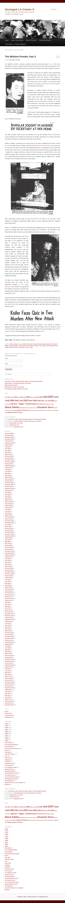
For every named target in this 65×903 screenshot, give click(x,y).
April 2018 (8, 585)
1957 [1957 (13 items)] (42, 401)
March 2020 (8, 545)
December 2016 (9, 613)
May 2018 (7, 583)
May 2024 (7, 473)
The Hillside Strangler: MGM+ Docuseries (16, 389)
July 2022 (7, 509)
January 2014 (8, 680)
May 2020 (7, 541)
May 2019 (7, 562)
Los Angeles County (10, 767)
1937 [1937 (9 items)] (18, 397)
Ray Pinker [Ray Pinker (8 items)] (44, 410)
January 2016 (8, 634)
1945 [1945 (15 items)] (40, 397)
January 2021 (8, 530)
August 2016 (8, 621)
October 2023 (8, 486)
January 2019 (8, 570)
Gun (6, 756)
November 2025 (9, 439)
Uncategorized (9, 780)
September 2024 (9, 465)
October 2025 (8, 441)
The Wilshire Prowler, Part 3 (20, 56)
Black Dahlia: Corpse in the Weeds (14, 387)
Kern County (8, 765)
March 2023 (8, 500)
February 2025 (9, 456)
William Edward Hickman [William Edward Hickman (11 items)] (15, 412)
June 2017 (8, 604)
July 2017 (7, 602)
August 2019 (8, 556)
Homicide (15, 344)
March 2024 (8, 477)
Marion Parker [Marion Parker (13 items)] (22, 410)
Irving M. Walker (14, 345)
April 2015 (8, 651)
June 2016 (8, 625)
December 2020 (9, 532)
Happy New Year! (14, 425)
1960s (6, 735)
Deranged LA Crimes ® (19, 9)
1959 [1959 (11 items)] (48, 401)
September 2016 (9, 619)
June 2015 (8, 648)
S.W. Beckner (21, 347)
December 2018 (9, 572)
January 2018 (8, 591)
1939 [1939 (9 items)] (24, 397)
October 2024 (8, 463)
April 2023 (8, 498)
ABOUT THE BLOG (31, 40)
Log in (6, 711)
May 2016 (7, 627)
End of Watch (8, 746)
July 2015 (7, 646)
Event (6, 750)
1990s (6, 740)
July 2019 (7, 558)
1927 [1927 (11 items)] (9, 397)
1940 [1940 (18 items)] (28, 397)
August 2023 (8, 490)
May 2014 (7, 672)
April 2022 (8, 513)
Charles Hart (29, 344)
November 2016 (9, 615)
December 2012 (9, 705)
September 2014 (9, 665)
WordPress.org (9, 717)
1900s (6, 723)
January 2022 (8, 519)
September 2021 (9, 522)
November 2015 (9, 638)
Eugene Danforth (46, 344)
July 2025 (7, 446)
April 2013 (8, 697)
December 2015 (9, 636)
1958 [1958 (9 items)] (46, 401)
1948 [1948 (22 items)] (56, 397)
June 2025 (8, 448)
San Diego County (10, 775)
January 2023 (8, 503)
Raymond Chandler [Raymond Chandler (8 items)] (37, 410)
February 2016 (9, 632)
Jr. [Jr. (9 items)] (9, 410)
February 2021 (9, 528)
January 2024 (8, 481)
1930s (6, 729)
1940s (6, 731)
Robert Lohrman (13, 347)
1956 (24, 344)
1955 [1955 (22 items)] (34, 400)
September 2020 (9, 536)
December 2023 (9, 482)
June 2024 (8, 471)
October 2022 (8, 505)
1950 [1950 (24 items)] (12, 400)
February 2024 (9, 479)
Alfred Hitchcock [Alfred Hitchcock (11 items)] (41, 404)
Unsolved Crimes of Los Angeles (14, 782)
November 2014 (9, 661)
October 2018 (8, 575)
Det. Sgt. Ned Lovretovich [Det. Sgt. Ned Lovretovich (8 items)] (31, 407)
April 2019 (8, 564)
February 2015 (9, 655)
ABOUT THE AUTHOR (17, 40)
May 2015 (7, 649)
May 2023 (7, 496)
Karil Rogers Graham (32, 345)
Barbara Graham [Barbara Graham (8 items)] (50, 404)
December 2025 (9, 437)
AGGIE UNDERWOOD (45, 40)
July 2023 (7, 492)
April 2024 (8, 475)
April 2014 (8, 674)
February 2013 (9, 701)
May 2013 (7, 695)
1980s (6, 739)
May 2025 (7, 450)
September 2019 (9, 555)
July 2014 (7, 668)
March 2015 (8, 653)
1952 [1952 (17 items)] (21, 401)
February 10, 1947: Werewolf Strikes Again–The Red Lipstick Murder (24, 381)
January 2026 (8, 435)
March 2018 (8, 587)
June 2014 (8, 670)
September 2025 (9, 443)
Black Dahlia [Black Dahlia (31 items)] (12, 407)
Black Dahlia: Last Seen (16, 423)
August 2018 (8, 577)
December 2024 (9, 460)
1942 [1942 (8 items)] (34, 397)
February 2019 (9, 568)
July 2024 (7, 469)
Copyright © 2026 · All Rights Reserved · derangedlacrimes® (32, 896)
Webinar (7, 784)
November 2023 (9, 484)
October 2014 (8, 663)
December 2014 (9, 659)
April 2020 (8, 543)
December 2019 (9, 551)
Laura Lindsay (42, 345)
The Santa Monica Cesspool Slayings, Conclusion (27, 421)
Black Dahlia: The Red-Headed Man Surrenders (18, 383)
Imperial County (9, 763)
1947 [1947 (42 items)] (51, 396)
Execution (8, 752)
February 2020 (9, 547)
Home (7, 40)
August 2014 (8, 667)
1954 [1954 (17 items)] (30, 401)
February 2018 (9, 589)
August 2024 (8, 467)
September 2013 (9, 687)
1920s (6, 727)
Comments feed (9, 715)
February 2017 (9, 612)
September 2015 (9, 642)
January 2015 (8, 657)
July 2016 (7, 623)
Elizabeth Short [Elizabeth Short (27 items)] (45, 407)
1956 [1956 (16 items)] (39, 401)
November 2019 (9, 553)
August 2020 (8, 538)
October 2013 (8, 686)
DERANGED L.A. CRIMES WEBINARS (15, 44)
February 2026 (9, 433)
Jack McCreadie (23, 345)
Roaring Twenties (10, 771)
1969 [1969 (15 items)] (52, 401)
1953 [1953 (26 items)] (25, 400)
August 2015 (8, 644)
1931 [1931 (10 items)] (12, 397)
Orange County (9, 769)
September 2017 (9, 598)
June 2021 (8, 524)
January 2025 (8, 458)
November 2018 (9, 574)
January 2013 (8, 703)
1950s (11, 344)
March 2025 (8, 454)
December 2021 (9, 520)
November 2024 (9, 462)
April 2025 (8, 452)
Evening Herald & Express (12, 748)
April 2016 (8, 629)
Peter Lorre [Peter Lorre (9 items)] (30, 410)
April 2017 (8, 608)
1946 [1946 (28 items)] (45, 397)
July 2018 (7, 579)
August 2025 (8, 445)
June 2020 (8, 539)
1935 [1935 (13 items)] (15, 397)
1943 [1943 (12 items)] (36, 397)
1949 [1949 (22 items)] (7, 400)
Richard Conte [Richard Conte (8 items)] (51, 410)
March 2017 (8, 610)
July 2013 (7, 691)
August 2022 (8, 507)
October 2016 (8, 617)
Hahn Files (8, 758)
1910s (6, 725)
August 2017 (8, 600)
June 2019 (8, 560)
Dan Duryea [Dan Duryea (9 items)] (22, 407)
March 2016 (8, 630)
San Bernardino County (11, 773)
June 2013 (8, 693)
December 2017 (9, 592)
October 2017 (8, 596)
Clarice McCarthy (37, 344)
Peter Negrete (50, 345)
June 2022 (8, 511)
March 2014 (8, 676)
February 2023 (9, 501)
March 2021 (8, 526)
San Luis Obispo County (12, 777)
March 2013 (8, 699)
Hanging (7, 760)
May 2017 (7, 606)
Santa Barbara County (11, 778)
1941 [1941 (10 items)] (31, 397)
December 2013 (9, 682)
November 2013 (9, 684)
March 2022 (8, 515)
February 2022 (9, 517)
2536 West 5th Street (49, 83)
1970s (6, 737)
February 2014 (9, 678)
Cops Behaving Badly (11, 744)
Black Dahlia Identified (11, 385)
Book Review (8, 742)
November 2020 (9, 534)
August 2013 (8, 689)
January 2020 (8, 549)
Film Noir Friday (9, 754)
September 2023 (9, 488)
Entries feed (8, 713)
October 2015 (8, 640)
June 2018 (8, 581)
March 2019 (8, 566)
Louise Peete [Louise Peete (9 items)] (13, 410)
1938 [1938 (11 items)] (21, 397)
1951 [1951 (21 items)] (16, 401)
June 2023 (8, 494)
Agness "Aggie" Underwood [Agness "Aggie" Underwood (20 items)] (23, 404)
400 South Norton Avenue (46, 145)
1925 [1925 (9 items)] (6, 397)
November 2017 (9, 594)
